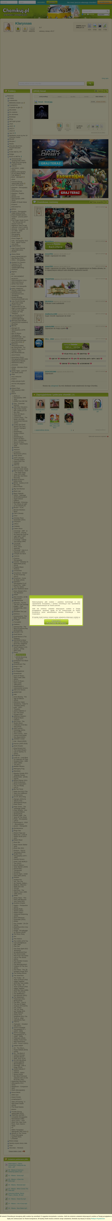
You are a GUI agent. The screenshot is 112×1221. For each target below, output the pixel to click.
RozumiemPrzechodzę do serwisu (56, 622)
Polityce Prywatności (98, 1218)
